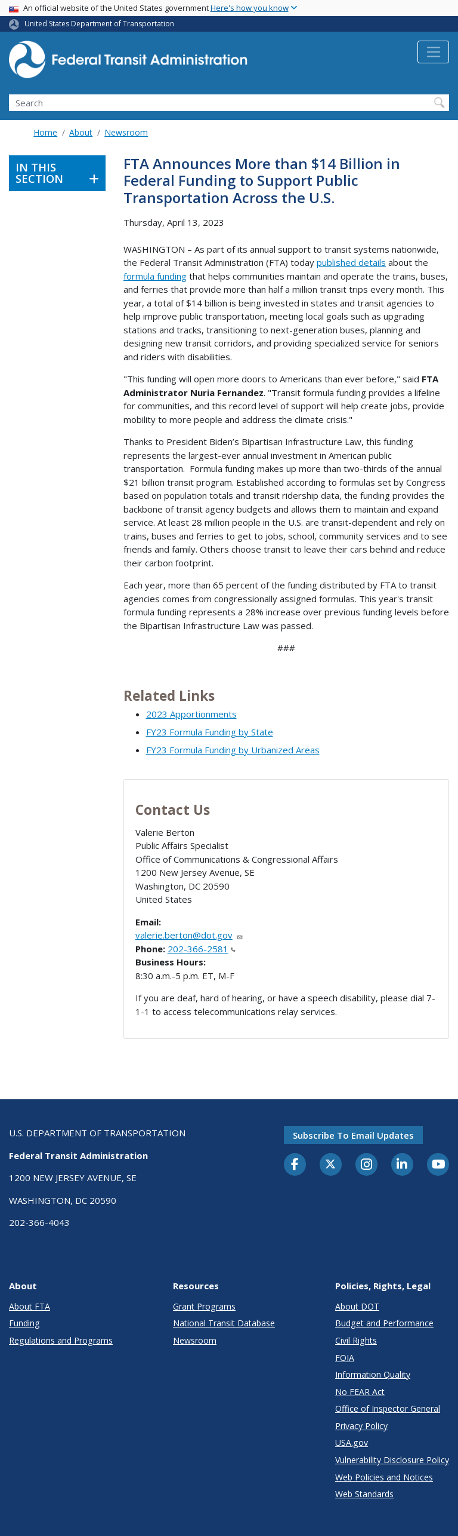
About (80, 132)
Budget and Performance (384, 1323)
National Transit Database (224, 1323)
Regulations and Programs (61, 1340)
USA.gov (351, 1442)
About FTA (29, 1306)
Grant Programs (204, 1306)
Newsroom (126, 132)
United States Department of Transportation (99, 24)
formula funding (155, 276)
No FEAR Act (360, 1391)
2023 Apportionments (191, 714)
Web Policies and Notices (384, 1477)
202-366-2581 (202, 949)
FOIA (344, 1357)
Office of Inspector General (387, 1408)
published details (351, 262)
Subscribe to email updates (353, 1135)
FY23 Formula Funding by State (209, 732)
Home (45, 132)
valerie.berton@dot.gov (189, 935)
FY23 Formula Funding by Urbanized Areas (233, 750)
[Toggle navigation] (433, 52)
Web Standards (364, 1494)
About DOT (357, 1306)
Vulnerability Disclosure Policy (392, 1460)
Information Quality (372, 1374)
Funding (24, 1323)
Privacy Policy (361, 1425)
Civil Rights (356, 1340)
